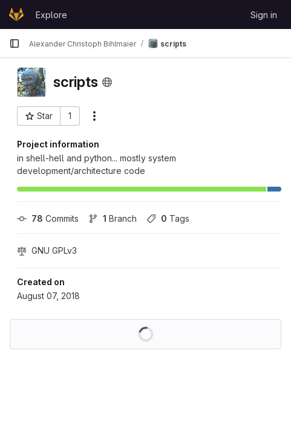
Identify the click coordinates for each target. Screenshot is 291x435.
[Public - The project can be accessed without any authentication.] (107, 82)
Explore (51, 15)
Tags (167, 218)
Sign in (263, 15)
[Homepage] (16, 14)
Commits (48, 218)
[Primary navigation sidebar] (14, 43)
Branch (112, 218)
